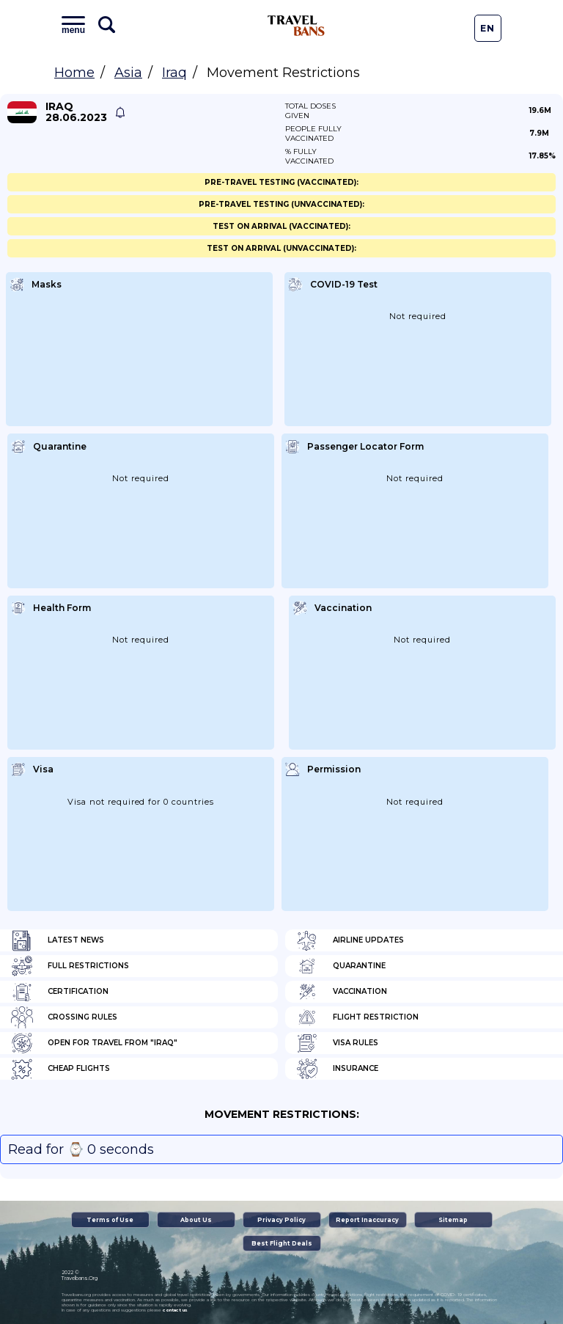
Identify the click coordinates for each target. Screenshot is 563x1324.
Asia (128, 73)
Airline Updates (350, 940)
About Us (196, 1220)
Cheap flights (60, 1069)
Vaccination (341, 992)
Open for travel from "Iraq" (94, 1043)
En (487, 28)
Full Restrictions (70, 966)
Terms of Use (110, 1220)
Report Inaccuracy (367, 1220)
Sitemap (453, 1220)
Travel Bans (296, 26)
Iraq (174, 73)
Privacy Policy (281, 1220)
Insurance (337, 1069)
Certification (59, 992)
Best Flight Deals (281, 1243)
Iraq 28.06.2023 (76, 112)
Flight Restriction (357, 1017)
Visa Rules (337, 1043)
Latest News (57, 940)
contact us (175, 1310)
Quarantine (341, 966)
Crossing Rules (64, 1017)
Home (74, 73)
